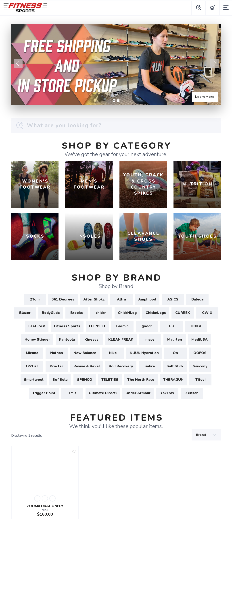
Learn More (204, 96)
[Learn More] (116, 64)
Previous (18, 63)
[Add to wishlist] (73, 451)
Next (214, 63)
